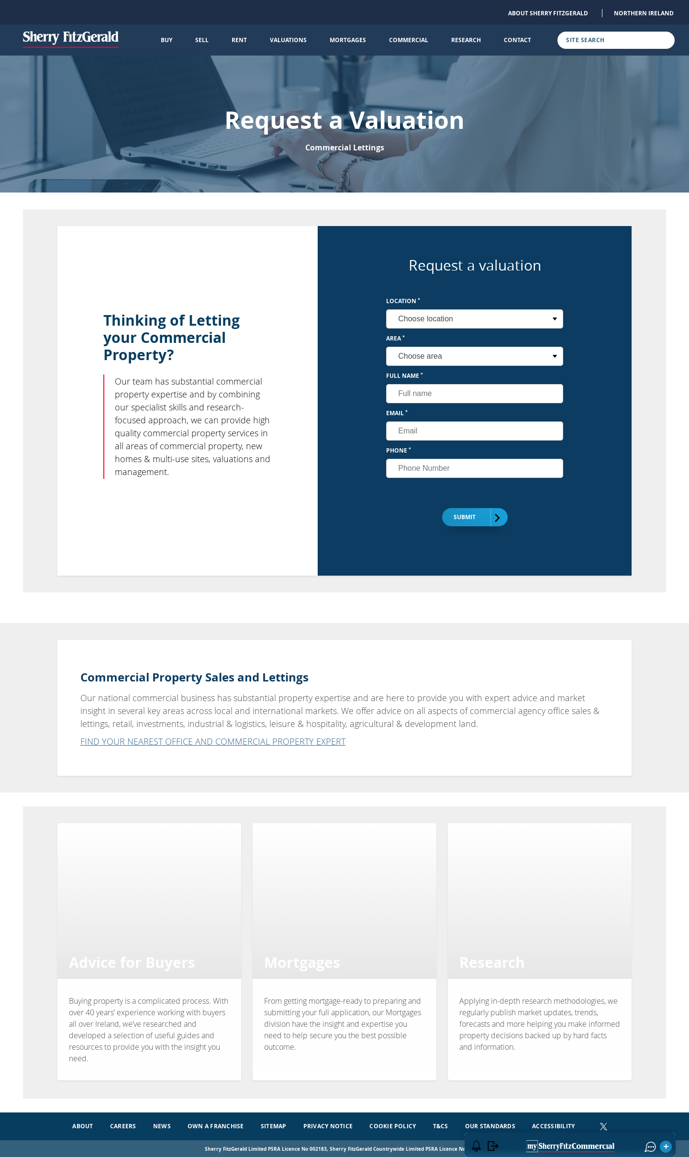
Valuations (288, 40)
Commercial (408, 40)
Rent (239, 40)
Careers (123, 1125)
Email (397, 413)
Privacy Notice (328, 1125)
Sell (202, 40)
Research (466, 40)
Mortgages (348, 40)
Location (403, 301)
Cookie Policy (392, 1125)
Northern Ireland (644, 13)
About (82, 1125)
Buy (166, 40)
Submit (470, 517)
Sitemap (274, 1125)
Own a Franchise (216, 1125)
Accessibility (553, 1125)
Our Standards (490, 1125)
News (162, 1125)
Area (395, 338)
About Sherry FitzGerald (548, 13)
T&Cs (440, 1125)
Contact (517, 40)
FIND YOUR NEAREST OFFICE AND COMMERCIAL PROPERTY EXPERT (212, 741)
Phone (398, 450)
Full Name (404, 376)
